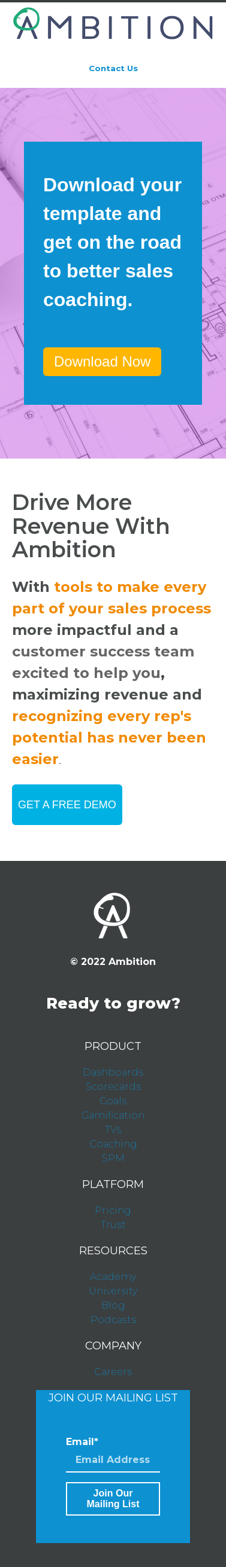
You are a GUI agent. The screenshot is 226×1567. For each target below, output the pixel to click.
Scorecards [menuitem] (113, 1086)
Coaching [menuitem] (113, 1144)
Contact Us (113, 68)
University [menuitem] (113, 1291)
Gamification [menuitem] (113, 1115)
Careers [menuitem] (113, 1371)
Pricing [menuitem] (113, 1210)
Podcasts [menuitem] (113, 1319)
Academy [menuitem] (113, 1276)
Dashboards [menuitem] (113, 1072)
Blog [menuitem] (113, 1305)
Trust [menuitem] (113, 1224)
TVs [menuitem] (113, 1129)
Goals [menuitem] (113, 1101)
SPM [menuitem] (113, 1158)
